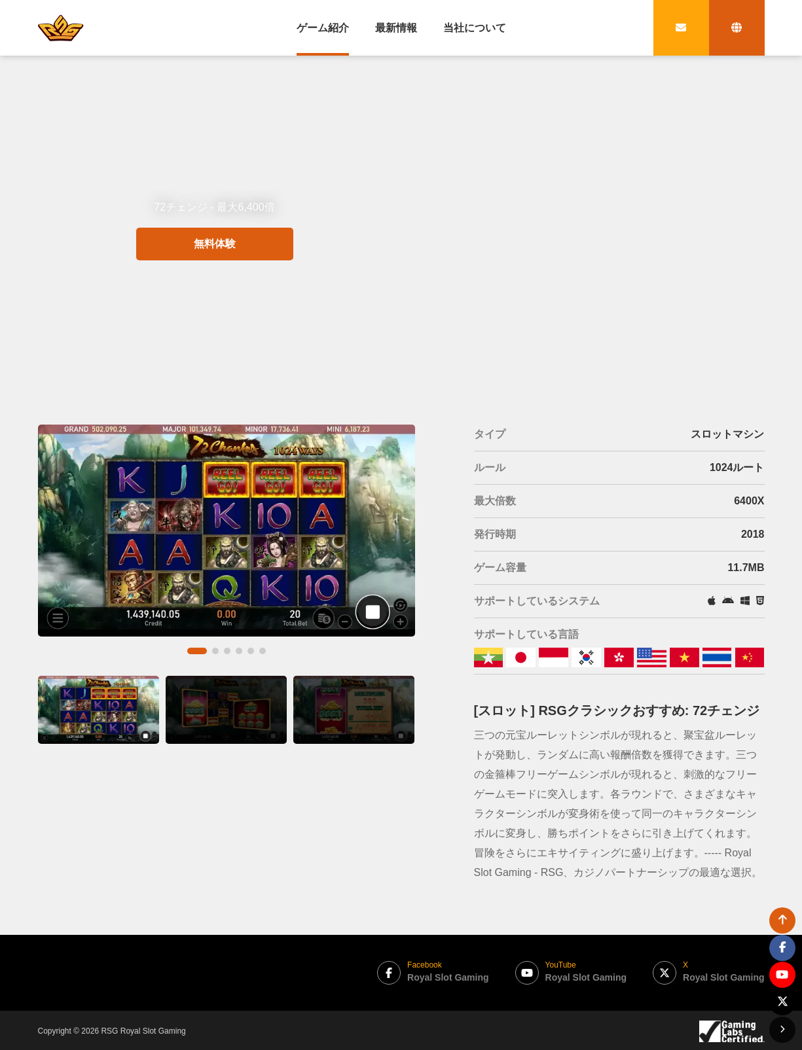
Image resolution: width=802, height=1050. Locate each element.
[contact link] (681, 28)
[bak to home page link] (61, 27)
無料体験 (215, 291)
